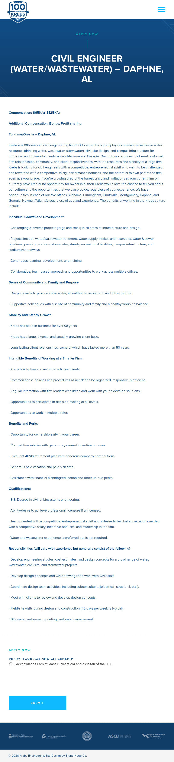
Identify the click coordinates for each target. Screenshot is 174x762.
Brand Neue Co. (76, 755)
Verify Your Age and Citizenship (42, 659)
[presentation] (41, 687)
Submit (37, 703)
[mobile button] (160, 9)
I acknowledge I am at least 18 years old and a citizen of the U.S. (63, 664)
